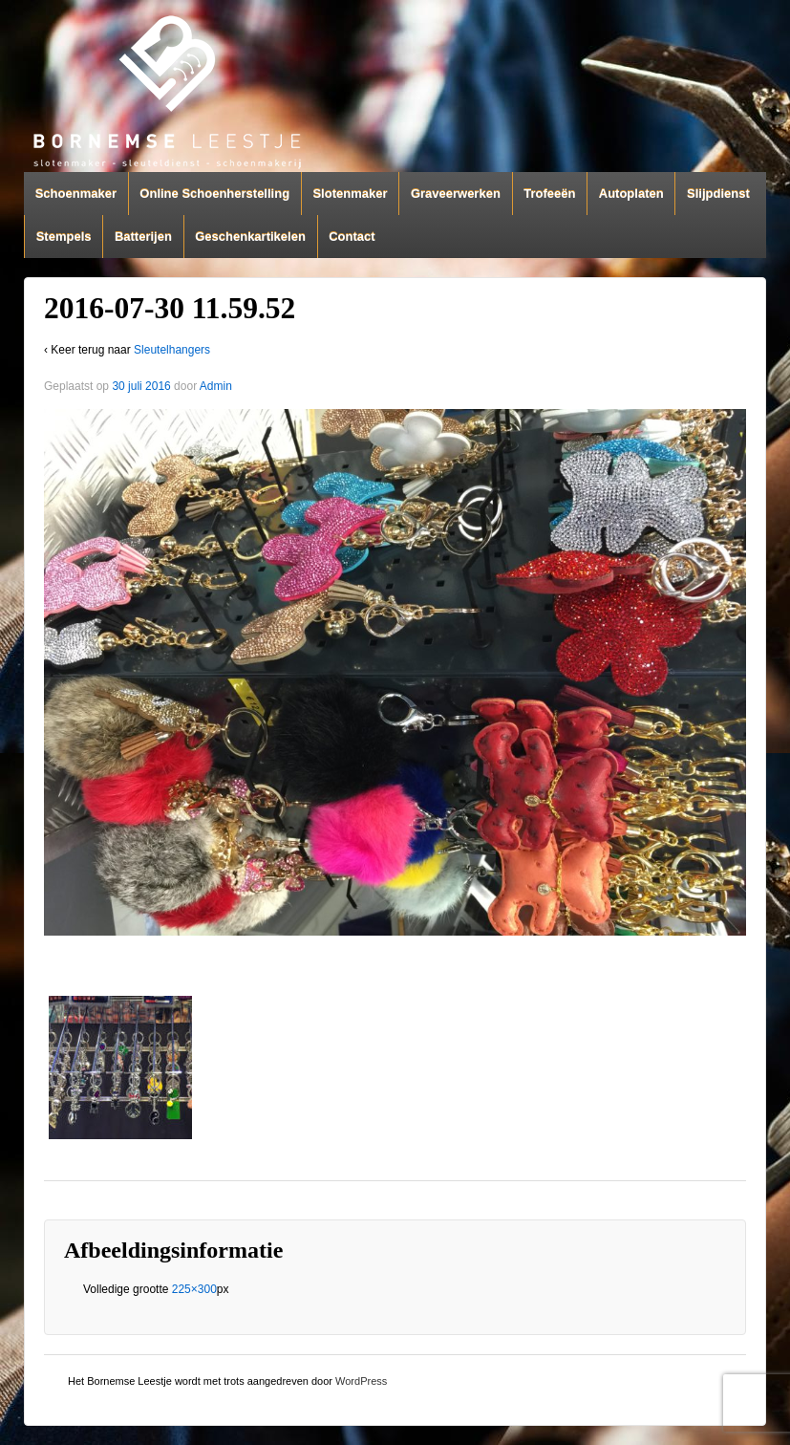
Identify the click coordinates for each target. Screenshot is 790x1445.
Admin (216, 386)
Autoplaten (631, 193)
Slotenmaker (349, 193)
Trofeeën (549, 193)
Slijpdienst (718, 193)
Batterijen (143, 236)
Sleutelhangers (172, 349)
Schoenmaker (76, 193)
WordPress (361, 1381)
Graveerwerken (456, 193)
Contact (351, 236)
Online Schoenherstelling (214, 193)
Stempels (64, 236)
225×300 (194, 1289)
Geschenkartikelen (250, 236)
